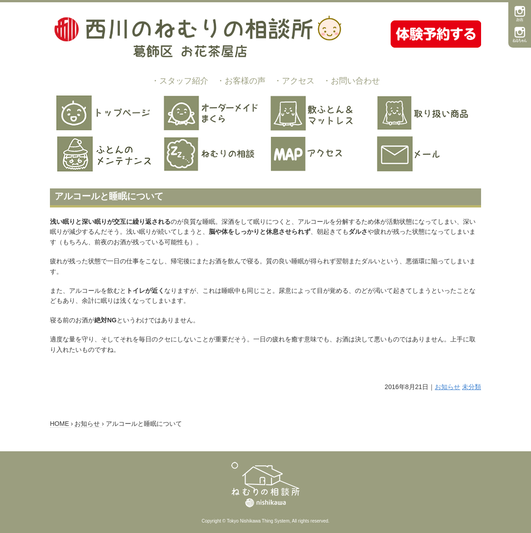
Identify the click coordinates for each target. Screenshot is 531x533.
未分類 (471, 386)
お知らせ (447, 386)
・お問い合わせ (351, 80)
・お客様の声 (241, 80)
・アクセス (294, 80)
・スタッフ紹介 (179, 80)
